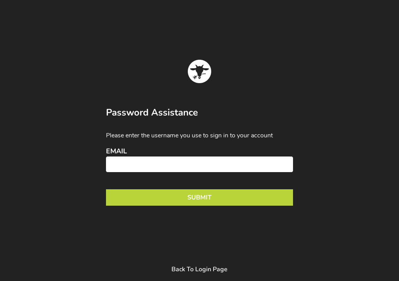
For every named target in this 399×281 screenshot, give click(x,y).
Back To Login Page (199, 269)
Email (116, 151)
